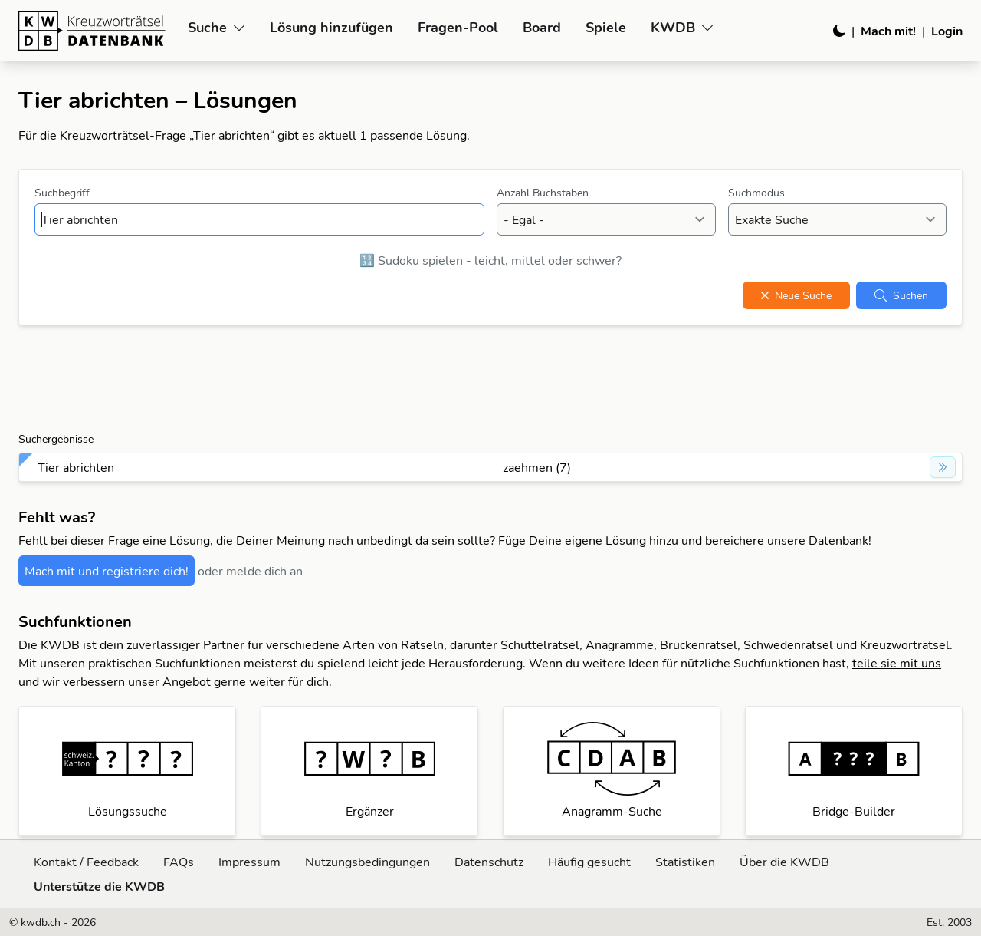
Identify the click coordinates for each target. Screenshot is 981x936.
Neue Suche (796, 295)
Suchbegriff (62, 192)
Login (947, 30)
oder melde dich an (250, 570)
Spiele (606, 27)
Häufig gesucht (589, 861)
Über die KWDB (784, 861)
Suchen (901, 295)
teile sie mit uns (896, 663)
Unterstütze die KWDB (99, 886)
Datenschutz (488, 861)
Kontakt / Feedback (86, 861)
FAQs (178, 861)
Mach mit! (888, 30)
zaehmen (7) (537, 467)
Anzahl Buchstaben (543, 192)
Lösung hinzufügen (331, 27)
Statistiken (685, 861)
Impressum (249, 861)
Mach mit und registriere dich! (107, 570)
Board (542, 27)
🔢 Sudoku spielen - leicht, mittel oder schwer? (490, 260)
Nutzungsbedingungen (367, 861)
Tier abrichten (76, 467)
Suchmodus (756, 192)
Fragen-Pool (458, 27)
